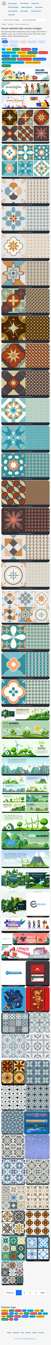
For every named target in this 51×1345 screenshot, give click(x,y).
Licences (16, 1333)
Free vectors (12, 3)
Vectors (10, 24)
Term (22, 1333)
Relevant (41, 42)
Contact (41, 1333)
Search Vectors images (11, 20)
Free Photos (24, 3)
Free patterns (36, 11)
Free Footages (13, 7)
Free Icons (39, 7)
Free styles (24, 11)
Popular (5, 45)
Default (5, 42)
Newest (23, 42)
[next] (42, 1292)
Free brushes (13, 11)
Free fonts (35, 3)
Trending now (14, 42)
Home (4, 24)
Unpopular (13, 45)
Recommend (32, 42)
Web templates (26, 7)
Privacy (28, 1333)
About (34, 1333)
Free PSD (11, 15)
